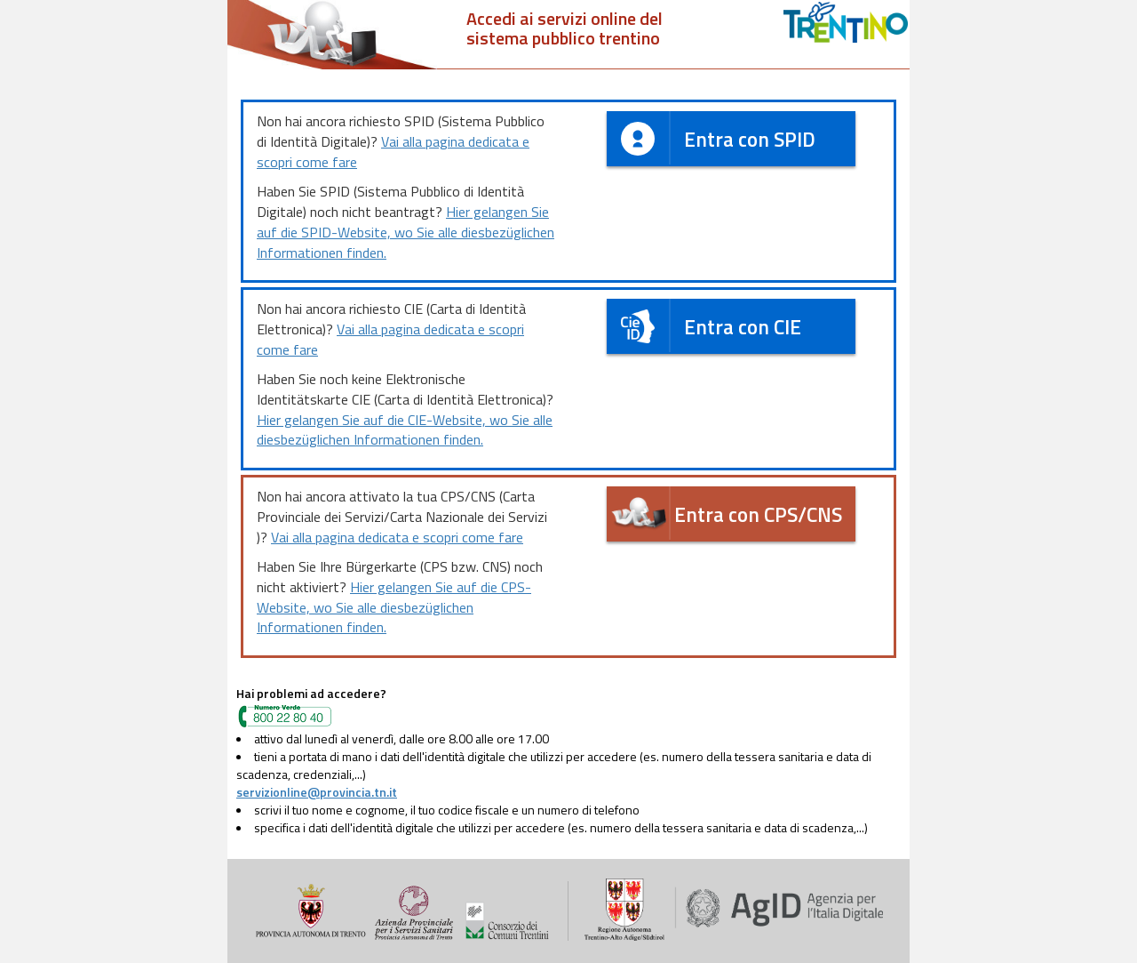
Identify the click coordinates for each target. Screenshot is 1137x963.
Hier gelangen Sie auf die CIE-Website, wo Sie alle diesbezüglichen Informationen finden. (405, 430)
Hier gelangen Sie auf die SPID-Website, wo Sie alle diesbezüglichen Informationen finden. (405, 232)
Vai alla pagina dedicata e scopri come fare (393, 152)
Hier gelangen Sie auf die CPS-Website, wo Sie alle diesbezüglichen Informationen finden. (394, 607)
